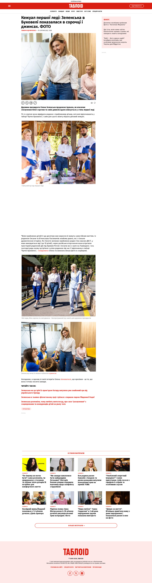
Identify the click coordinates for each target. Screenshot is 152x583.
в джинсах (52, 373)
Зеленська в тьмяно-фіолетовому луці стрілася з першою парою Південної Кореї (58, 397)
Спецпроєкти (97, 11)
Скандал (61, 11)
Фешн (68, 11)
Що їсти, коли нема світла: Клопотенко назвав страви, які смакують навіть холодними (116, 32)
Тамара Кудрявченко (28, 30)
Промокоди (97, 567)
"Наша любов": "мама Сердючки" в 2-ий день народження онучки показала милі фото (88, 512)
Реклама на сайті (56, 567)
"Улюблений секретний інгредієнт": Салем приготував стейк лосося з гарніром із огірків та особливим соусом (118, 480)
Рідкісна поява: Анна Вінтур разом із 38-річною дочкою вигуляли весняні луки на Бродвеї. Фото (61, 512)
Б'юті (73, 11)
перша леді (26, 409)
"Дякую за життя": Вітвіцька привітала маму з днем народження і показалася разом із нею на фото (118, 513)
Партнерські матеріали (83, 567)
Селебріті (53, 11)
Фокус (107, 20)
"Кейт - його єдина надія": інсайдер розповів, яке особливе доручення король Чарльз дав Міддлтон (115, 41)
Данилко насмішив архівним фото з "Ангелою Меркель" (115, 24)
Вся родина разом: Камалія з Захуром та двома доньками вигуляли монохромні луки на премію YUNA (89, 480)
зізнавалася (66, 379)
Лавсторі (79, 11)
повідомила (43, 251)
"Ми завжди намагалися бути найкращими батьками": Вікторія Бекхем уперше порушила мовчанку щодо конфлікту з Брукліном (62, 481)
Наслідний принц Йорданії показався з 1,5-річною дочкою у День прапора (33, 511)
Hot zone (87, 11)
